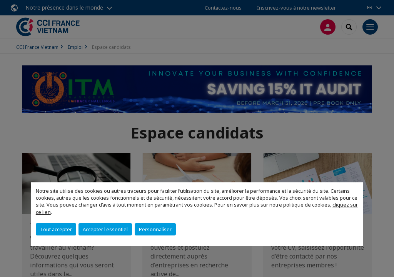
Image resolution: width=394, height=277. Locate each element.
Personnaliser (155, 229)
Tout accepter (56, 229)
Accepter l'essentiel (105, 229)
